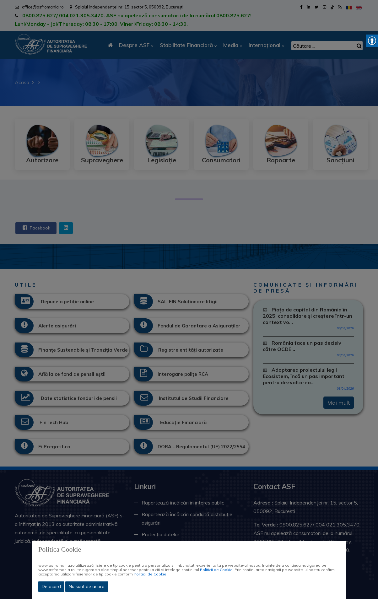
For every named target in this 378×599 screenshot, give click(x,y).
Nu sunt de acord (87, 586)
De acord (51, 586)
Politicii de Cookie (216, 569)
